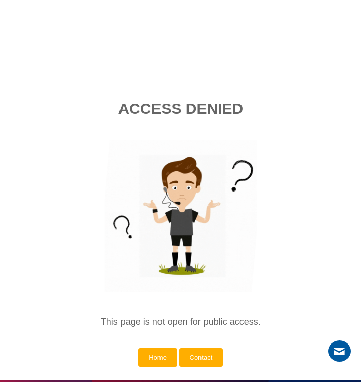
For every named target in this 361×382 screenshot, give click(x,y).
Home (158, 357)
